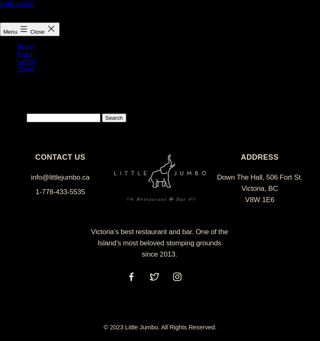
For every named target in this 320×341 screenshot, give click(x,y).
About (25, 68)
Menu (24, 53)
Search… (12, 117)
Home (25, 46)
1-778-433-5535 (60, 192)
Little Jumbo (17, 3)
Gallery (27, 61)
